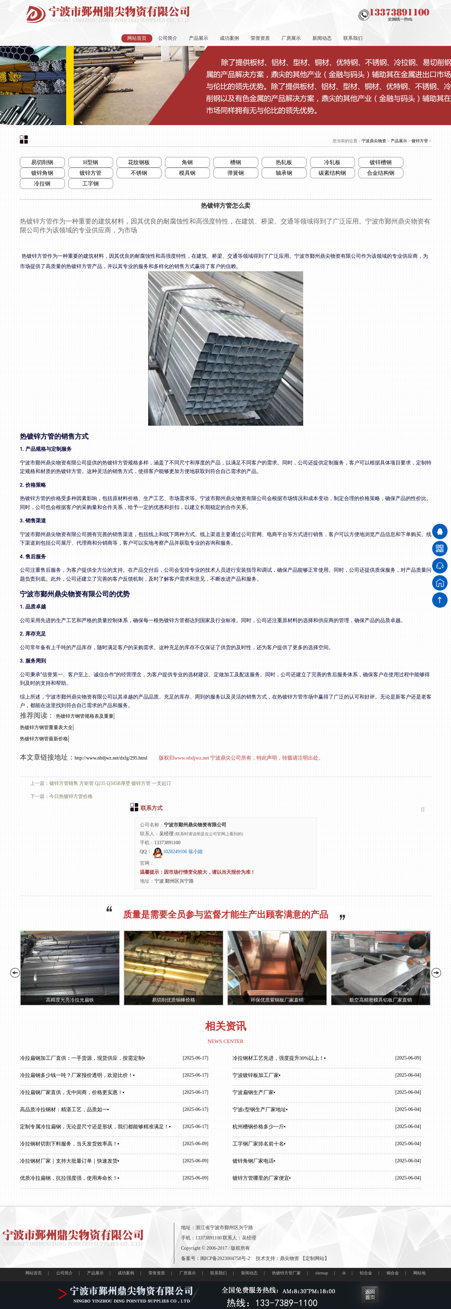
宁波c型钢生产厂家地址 (259, 1109)
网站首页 (136, 38)
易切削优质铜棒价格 (173, 1000)
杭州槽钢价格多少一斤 (258, 1126)
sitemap (321, 1273)
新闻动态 (322, 38)
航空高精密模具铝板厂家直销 (380, 1000)
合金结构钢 (380, 173)
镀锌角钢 (42, 173)
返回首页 (370, 1295)
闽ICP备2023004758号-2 (225, 1258)
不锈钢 (139, 173)
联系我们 (353, 38)
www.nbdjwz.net (191, 758)
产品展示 (198, 38)
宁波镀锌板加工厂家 (256, 1075)
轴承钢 (284, 173)
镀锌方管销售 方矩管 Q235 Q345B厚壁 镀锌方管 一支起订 (110, 783)
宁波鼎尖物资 (373, 140)
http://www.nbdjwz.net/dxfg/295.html (112, 758)
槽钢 (235, 162)
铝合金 (366, 1273)
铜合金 (393, 1273)
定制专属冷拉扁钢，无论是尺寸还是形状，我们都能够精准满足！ (94, 1126)
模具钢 (187, 173)
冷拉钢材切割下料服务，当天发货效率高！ (69, 1144)
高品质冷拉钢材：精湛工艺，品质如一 (63, 1109)
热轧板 (284, 162)
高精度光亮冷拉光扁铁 (70, 1000)
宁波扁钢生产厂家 (253, 1092)
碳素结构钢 (332, 173)
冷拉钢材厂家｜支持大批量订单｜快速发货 (69, 1161)
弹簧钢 (235, 173)
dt (343, 1273)
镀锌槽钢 (381, 162)
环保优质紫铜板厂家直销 (277, 1000)
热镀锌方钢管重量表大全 (46, 727)
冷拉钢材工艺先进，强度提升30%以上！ (278, 1058)
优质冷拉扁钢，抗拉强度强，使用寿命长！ (69, 1178)
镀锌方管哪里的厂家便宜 (261, 1178)
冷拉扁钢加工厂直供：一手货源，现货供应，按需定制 (81, 1058)
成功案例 (229, 38)
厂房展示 (291, 38)
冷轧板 (332, 162)
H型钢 (90, 162)
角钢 (187, 162)
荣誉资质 (260, 38)
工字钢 (90, 183)
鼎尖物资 (289, 1258)
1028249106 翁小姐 (178, 851)
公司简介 (167, 38)
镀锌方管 (420, 140)
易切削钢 (42, 162)
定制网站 (314, 1258)
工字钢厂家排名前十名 (258, 1144)
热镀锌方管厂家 (286, 1273)
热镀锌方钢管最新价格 (44, 738)
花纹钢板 (139, 162)
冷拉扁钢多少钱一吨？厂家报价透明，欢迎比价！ (76, 1075)
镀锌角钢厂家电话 (253, 1161)
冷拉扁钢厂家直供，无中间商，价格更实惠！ (71, 1092)
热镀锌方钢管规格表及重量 (85, 716)
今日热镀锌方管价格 (71, 796)
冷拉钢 (42, 183)
